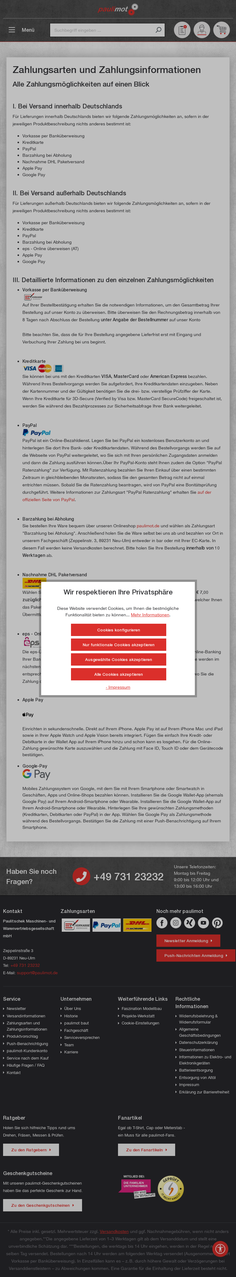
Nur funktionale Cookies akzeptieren (119, 644)
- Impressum (118, 687)
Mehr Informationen (150, 614)
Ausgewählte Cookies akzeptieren (118, 659)
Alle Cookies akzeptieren (118, 674)
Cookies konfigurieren (118, 629)
